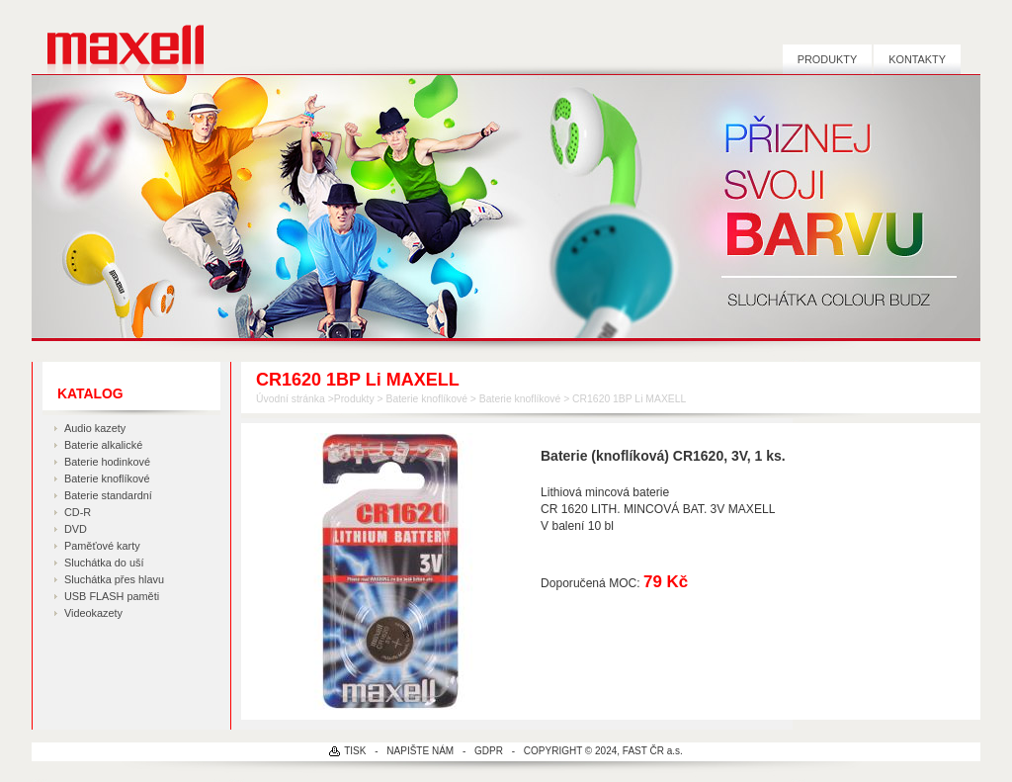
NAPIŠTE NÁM (420, 750)
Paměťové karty (102, 546)
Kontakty (917, 59)
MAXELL (118, 37)
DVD (75, 529)
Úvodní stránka (290, 398)
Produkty (827, 59)
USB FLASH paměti (111, 596)
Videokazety (93, 613)
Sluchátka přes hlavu (114, 579)
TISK (355, 750)
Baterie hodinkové (107, 462)
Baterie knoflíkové (106, 478)
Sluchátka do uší (103, 562)
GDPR (488, 750)
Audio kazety (95, 428)
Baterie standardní (108, 495)
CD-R (77, 512)
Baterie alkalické (103, 445)
